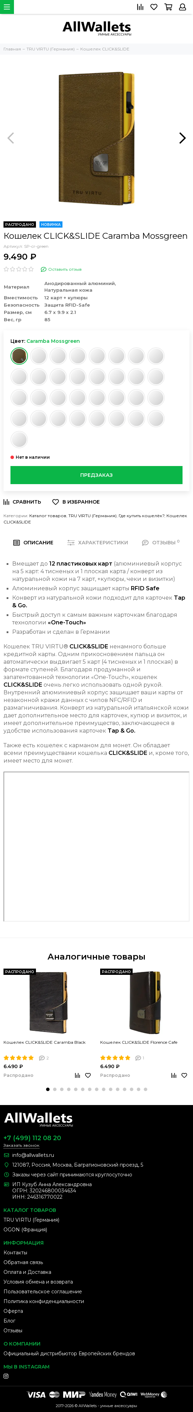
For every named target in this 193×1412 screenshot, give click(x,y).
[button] (48, 1089)
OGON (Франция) (25, 1229)
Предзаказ (96, 475)
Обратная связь (23, 1262)
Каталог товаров (47, 515)
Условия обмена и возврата (38, 1282)
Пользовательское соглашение (42, 1291)
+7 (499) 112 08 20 (32, 1138)
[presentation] (10, 138)
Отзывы (12, 1330)
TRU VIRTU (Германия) (92, 515)
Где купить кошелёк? (141, 515)
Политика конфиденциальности (43, 1301)
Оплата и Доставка (27, 1272)
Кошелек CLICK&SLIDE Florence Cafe (138, 1042)
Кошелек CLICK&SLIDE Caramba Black (44, 1042)
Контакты (15, 1252)
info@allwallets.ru (33, 1155)
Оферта (13, 1311)
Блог (9, 1321)
